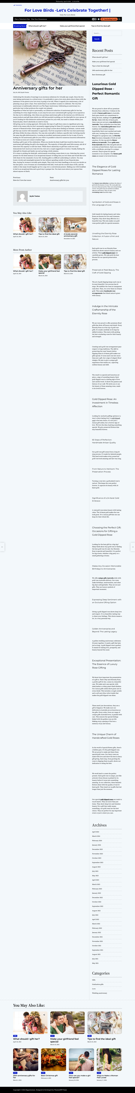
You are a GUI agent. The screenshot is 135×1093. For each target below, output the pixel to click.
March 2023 (96, 884)
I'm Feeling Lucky (109, 19)
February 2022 (97, 928)
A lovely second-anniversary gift (71, 235)
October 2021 (96, 946)
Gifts (93, 980)
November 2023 (97, 854)
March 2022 (96, 924)
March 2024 (96, 836)
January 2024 (96, 845)
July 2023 (95, 871)
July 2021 (95, 959)
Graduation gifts (97, 984)
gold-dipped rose (108, 253)
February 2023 (97, 889)
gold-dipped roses (106, 799)
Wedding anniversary (99, 993)
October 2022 (96, 902)
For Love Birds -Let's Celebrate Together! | (67, 10)
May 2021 (95, 963)
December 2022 (97, 897)
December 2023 (97, 849)
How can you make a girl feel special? (79, 1077)
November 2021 (97, 941)
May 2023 (95, 876)
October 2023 (96, 858)
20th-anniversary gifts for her (102, 70)
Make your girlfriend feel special (72, 26)
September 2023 (97, 862)
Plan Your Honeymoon (39, 19)
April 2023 (95, 880)
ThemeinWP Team (60, 1090)
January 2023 (96, 893)
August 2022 (96, 911)
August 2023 (96, 867)
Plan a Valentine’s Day (22, 19)
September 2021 (97, 950)
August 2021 (96, 954)
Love (94, 989)
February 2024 (97, 840)
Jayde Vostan (25, 92)
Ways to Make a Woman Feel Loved (107, 1077)
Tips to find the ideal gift (100, 26)
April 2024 (95, 832)
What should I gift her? (37, 26)
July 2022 (95, 915)
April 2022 (95, 919)
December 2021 (97, 937)
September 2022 (97, 906)
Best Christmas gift (98, 75)
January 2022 (96, 932)
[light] (96, 19)
